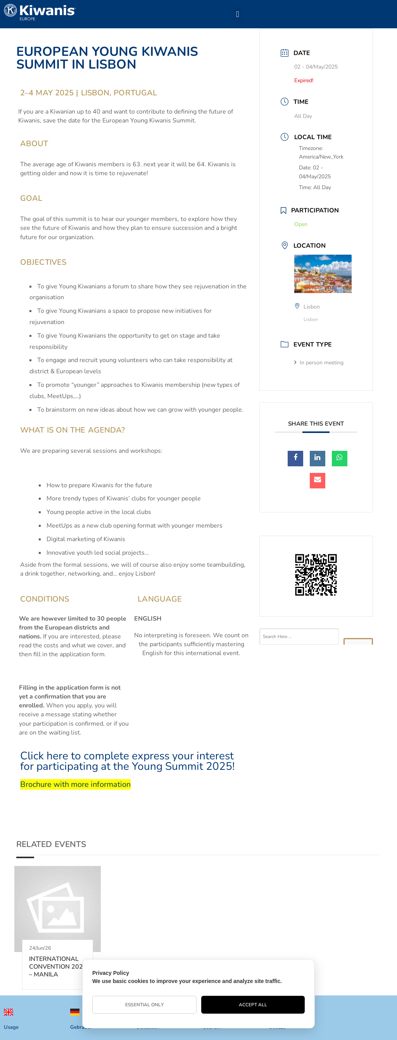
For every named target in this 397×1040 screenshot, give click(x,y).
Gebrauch (81, 1027)
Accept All (253, 1005)
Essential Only (144, 1005)
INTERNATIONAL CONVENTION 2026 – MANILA (58, 967)
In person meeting (318, 362)
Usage (11, 1027)
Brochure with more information (75, 784)
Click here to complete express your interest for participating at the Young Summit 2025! (127, 761)
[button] (237, 14)
